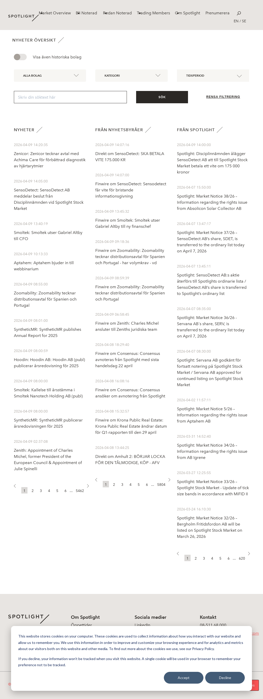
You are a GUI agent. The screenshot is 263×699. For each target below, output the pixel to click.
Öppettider (81, 625)
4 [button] (49, 491)
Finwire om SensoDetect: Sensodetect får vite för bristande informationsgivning (130, 190)
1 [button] (24, 491)
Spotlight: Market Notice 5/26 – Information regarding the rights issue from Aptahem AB (212, 415)
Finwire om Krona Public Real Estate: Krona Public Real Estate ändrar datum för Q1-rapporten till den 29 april (131, 426)
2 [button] (33, 491)
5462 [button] (80, 491)
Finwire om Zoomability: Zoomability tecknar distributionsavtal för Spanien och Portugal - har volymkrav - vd (130, 256)
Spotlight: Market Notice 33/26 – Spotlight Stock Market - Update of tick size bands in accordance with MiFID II (213, 487)
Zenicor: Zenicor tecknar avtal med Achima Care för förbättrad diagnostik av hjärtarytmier (50, 159)
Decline (225, 677)
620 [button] (242, 558)
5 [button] (57, 491)
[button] (17, 487)
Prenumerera (217, 13)
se (244, 21)
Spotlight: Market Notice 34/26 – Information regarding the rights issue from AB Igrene (212, 451)
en (236, 21)
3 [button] (41, 491)
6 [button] (65, 491)
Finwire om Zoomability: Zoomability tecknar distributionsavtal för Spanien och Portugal (130, 293)
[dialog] (131, 658)
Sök (162, 97)
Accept (184, 677)
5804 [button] (161, 484)
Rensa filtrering (223, 97)
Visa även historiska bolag (57, 57)
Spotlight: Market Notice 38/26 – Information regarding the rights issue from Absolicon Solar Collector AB (212, 202)
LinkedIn (142, 625)
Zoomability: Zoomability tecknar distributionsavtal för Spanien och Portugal (45, 299)
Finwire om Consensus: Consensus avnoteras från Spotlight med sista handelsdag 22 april (127, 359)
